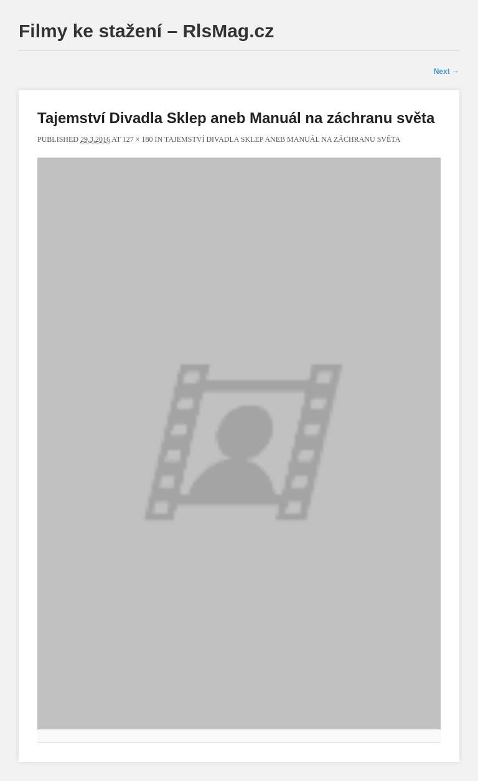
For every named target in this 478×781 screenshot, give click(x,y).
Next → (446, 71)
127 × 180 (138, 139)
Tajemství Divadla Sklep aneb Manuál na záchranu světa (282, 139)
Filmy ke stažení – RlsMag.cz (146, 31)
